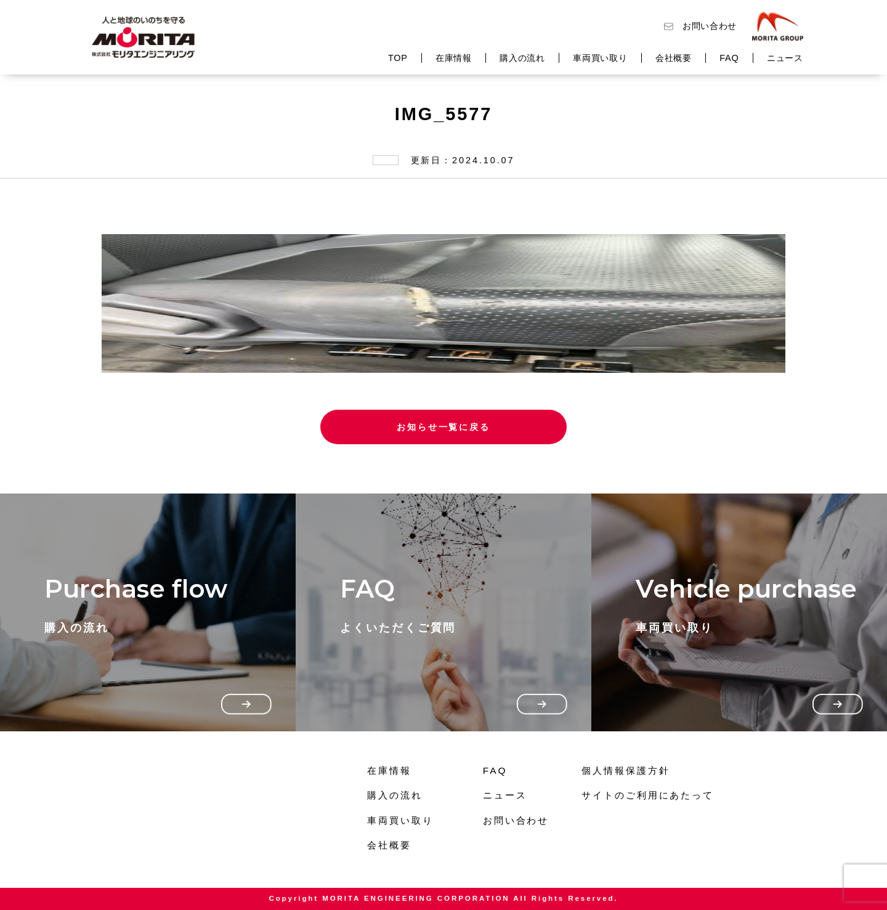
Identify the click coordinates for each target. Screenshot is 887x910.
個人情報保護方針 (625, 770)
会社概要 (673, 58)
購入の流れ (522, 58)
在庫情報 (453, 58)
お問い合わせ (709, 26)
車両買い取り (600, 58)
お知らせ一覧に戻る (443, 427)
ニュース (785, 58)
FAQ (729, 58)
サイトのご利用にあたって (647, 795)
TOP (398, 58)
